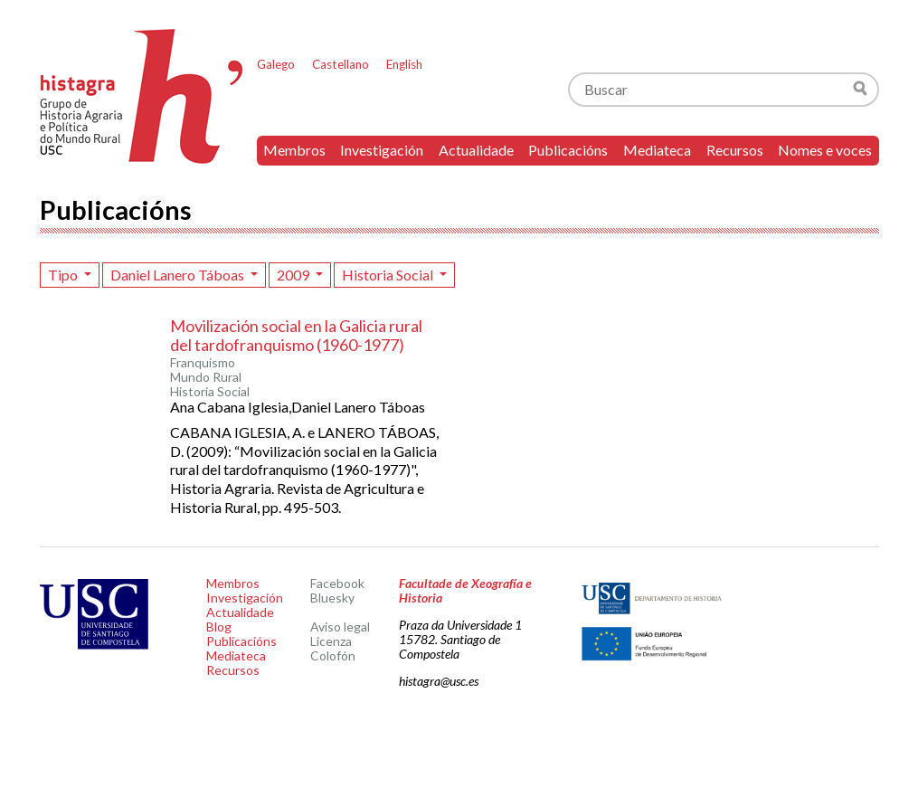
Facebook (337, 583)
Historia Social (389, 274)
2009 (294, 274)
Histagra (142, 96)
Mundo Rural (205, 377)
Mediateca (657, 149)
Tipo (64, 274)
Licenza (331, 641)
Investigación (381, 149)
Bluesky (332, 597)
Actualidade (476, 149)
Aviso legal (340, 626)
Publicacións (568, 149)
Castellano (340, 64)
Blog (219, 626)
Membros (294, 149)
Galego (276, 64)
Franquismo (202, 363)
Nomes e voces (825, 149)
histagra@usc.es (438, 680)
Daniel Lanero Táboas (178, 274)
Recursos (734, 149)
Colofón (332, 655)
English (404, 64)
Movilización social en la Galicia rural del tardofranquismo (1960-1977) (296, 336)
